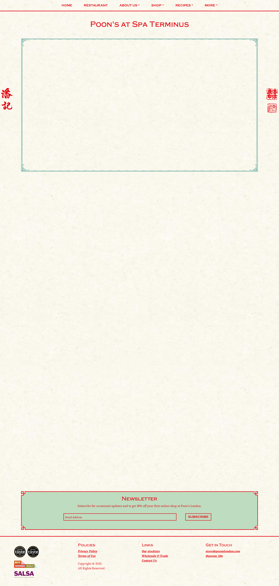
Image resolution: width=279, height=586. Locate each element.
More (210, 5)
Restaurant (96, 5)
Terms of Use (87, 556)
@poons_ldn (214, 556)
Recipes (183, 5)
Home (67, 5)
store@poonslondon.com (223, 551)
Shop (156, 5)
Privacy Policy (87, 551)
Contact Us (149, 560)
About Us (128, 5)
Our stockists (151, 551)
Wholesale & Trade (155, 556)
